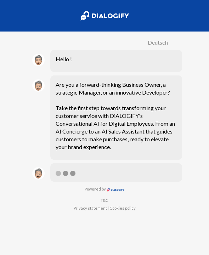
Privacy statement (90, 208)
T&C (104, 200)
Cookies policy (122, 208)
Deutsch (158, 42)
